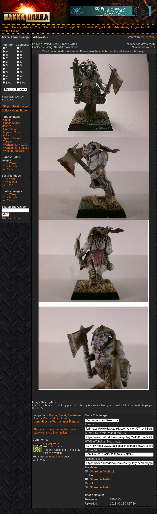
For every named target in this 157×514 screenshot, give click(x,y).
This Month (10, 166)
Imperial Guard (12, 132)
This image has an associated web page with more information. (55, 431)
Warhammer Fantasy (16, 147)
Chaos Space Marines (11, 124)
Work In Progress (14, 150)
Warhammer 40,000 (15, 144)
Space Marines (12, 138)
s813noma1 (148, 36)
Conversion (10, 129)
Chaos (7, 119)
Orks (6, 135)
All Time (8, 169)
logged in (54, 456)
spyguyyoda (51, 443)
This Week (9, 163)
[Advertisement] (93, 395)
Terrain (7, 141)
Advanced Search (12, 218)
